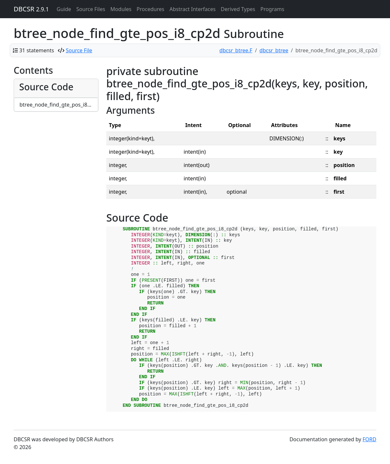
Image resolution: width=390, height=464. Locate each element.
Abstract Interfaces (192, 9)
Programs (272, 9)
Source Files (90, 9)
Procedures (150, 9)
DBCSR (31, 9)
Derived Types (238, 9)
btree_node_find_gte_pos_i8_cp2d (59, 104)
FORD (369, 439)
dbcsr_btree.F (235, 50)
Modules (121, 9)
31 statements (36, 50)
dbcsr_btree (273, 50)
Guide (64, 9)
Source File (79, 50)
